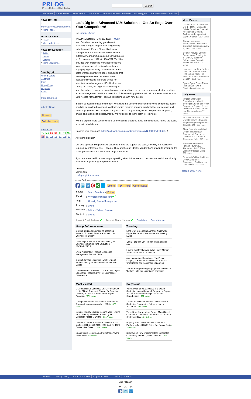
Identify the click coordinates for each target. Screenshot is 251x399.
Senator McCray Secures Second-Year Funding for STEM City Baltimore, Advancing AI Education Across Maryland (98, 314)
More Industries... (51, 43)
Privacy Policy (62, 376)
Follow (110, 192)
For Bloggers (140, 13)
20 (47, 136)
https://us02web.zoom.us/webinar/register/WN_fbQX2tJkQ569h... (134, 131)
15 (69, 136)
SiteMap (47, 376)
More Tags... (49, 30)
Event (46, 40)
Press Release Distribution (56, 6)
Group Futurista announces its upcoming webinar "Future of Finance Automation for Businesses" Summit (95, 233)
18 (56, 136)
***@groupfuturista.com (87, 175)
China (44, 91)
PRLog (116, 38)
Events (91, 214)
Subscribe (94, 13)
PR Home (48, 13)
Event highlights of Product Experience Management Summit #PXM (94, 253)
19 (51, 136)
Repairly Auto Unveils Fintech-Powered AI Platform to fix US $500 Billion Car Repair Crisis (148, 323)
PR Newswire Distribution (164, 13)
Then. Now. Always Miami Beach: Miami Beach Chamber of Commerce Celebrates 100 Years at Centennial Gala (148, 314)
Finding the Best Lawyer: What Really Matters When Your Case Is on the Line (147, 251)
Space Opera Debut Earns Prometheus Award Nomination (195, 85)
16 (64, 136)
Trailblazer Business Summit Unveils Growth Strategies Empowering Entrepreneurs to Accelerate (147, 304)
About (117, 376)
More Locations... (51, 63)
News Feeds (79, 13)
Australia (45, 79)
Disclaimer (142, 220)
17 (60, 136)
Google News (140, 185)
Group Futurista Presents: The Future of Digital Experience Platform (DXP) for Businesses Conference (97, 273)
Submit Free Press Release (116, 13)
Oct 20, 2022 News (192, 171)
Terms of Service (81, 376)
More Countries (49, 98)
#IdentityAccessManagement (56, 26)
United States (48, 75)
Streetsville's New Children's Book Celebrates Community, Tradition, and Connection (147, 334)
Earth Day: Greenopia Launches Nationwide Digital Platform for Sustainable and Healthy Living (146, 233)
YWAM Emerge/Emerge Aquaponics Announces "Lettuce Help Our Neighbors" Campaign (148, 269)
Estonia (46, 59)
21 (43, 136)
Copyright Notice (101, 376)
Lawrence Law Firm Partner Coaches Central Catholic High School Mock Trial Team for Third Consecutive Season (98, 325)
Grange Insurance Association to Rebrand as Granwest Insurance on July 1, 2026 (97, 302)
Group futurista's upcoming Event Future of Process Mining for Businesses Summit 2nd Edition (96, 262)
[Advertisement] (152, 63)
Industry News (48, 107)
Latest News (62, 13)
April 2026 (46, 129)
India (43, 82)
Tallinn (46, 53)
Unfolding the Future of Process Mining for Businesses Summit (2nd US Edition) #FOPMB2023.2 (95, 244)
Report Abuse (158, 220)
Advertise (128, 376)
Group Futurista (87, 33)
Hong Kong (47, 85)
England (45, 88)
